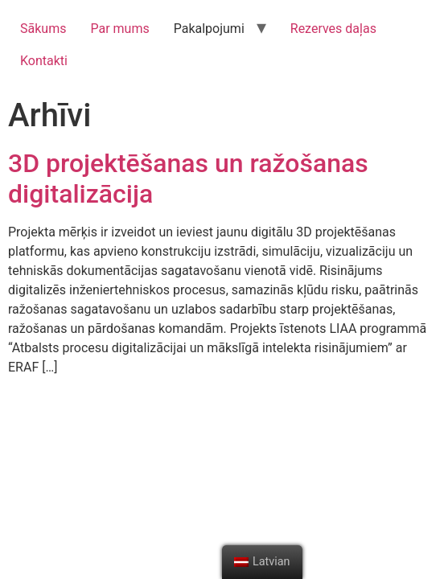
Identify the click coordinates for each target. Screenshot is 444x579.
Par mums (119, 28)
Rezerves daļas (333, 28)
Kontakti (44, 60)
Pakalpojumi (209, 28)
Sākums (43, 28)
